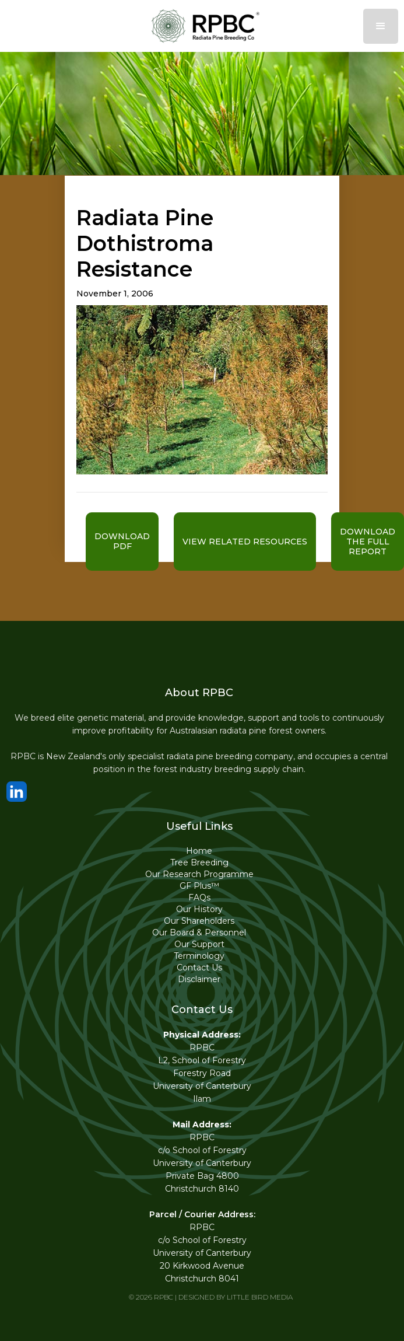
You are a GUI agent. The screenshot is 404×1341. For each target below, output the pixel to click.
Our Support (199, 944)
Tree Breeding (199, 862)
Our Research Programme (199, 874)
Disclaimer (199, 979)
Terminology (199, 956)
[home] (202, 26)
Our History (199, 909)
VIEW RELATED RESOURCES (244, 541)
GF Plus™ (199, 886)
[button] (380, 26)
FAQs (199, 897)
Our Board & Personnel (199, 932)
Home (199, 851)
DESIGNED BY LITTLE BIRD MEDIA (235, 1297)
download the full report (367, 541)
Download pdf (122, 541)
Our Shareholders (199, 921)
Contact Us (199, 967)
